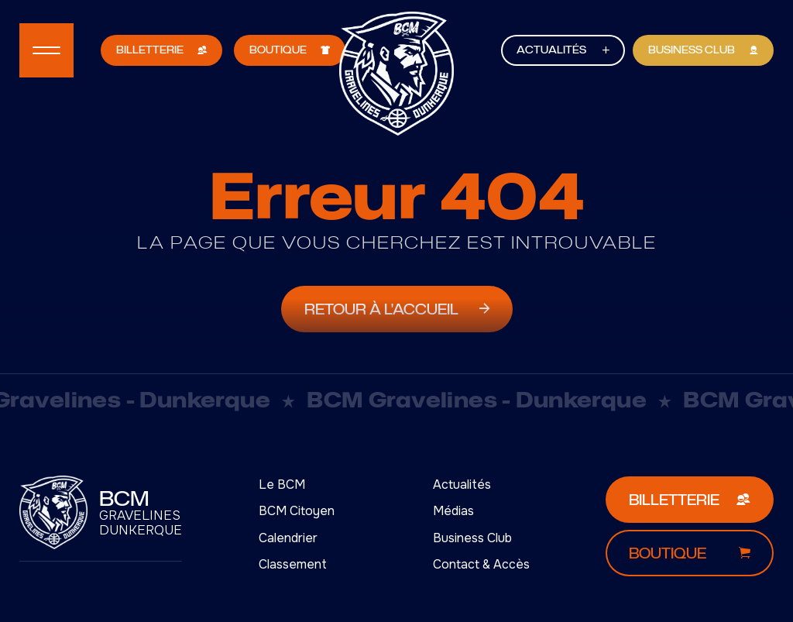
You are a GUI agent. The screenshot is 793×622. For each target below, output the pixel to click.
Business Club (472, 538)
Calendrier (288, 538)
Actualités (462, 484)
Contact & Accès (481, 564)
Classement (293, 564)
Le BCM (282, 484)
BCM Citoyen (297, 511)
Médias (453, 511)
